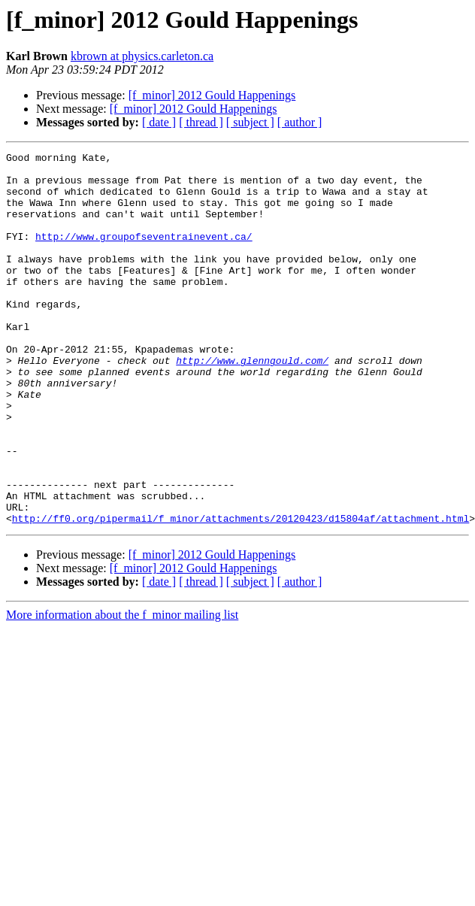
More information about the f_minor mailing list (122, 689)
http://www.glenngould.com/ (252, 403)
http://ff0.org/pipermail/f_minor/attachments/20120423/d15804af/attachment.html (240, 592)
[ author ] (299, 122)
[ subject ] (250, 122)
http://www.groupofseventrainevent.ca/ (144, 254)
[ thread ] (201, 122)
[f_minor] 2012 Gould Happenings (212, 95)
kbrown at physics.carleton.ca (142, 56)
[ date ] (159, 122)
